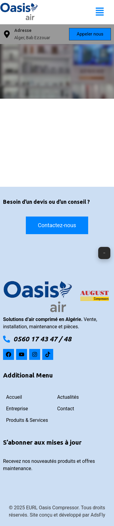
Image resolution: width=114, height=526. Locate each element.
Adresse (23, 30)
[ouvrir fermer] (104, 253)
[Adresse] (7, 34)
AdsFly (98, 515)
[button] (99, 12)
